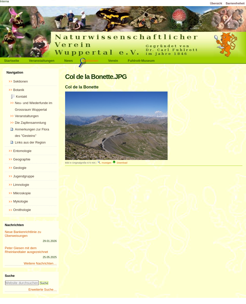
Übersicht (216, 3)
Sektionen (90, 61)
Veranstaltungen (42, 61)
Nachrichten (14, 225)
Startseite (11, 61)
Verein (113, 61)
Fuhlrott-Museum (141, 61)
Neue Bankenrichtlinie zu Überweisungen (23, 234)
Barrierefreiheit (235, 3)
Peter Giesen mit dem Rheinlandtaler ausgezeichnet (26, 250)
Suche (10, 276)
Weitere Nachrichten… (40, 263)
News (68, 61)
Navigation (14, 72)
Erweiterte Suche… (42, 289)
